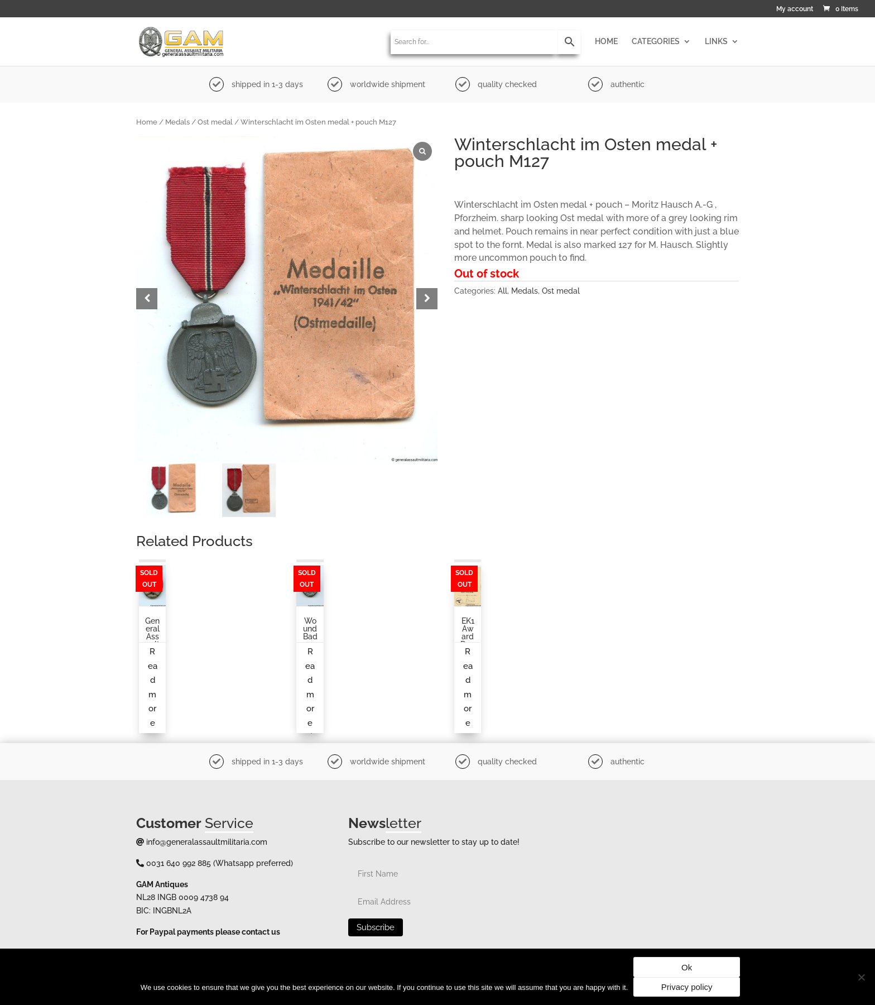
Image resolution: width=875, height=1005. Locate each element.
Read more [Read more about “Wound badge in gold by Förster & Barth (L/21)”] (310, 687)
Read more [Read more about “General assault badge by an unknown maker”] (152, 687)
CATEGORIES (656, 41)
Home (146, 122)
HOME (606, 41)
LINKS (716, 41)
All (502, 290)
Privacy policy (687, 987)
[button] (427, 298)
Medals (177, 122)
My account (794, 9)
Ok (686, 967)
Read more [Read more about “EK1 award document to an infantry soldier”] (468, 687)
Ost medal (215, 122)
